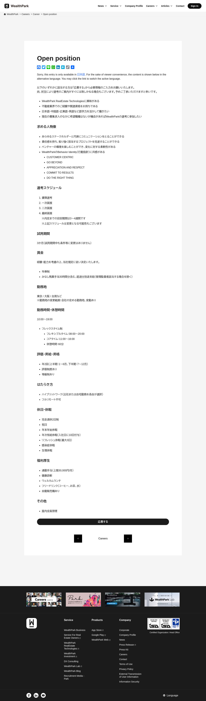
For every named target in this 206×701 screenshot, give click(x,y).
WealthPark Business (74, 630)
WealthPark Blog (72, 671)
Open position (50, 14)
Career (36, 14)
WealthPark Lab (72, 666)
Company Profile (134, 6)
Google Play (99, 635)
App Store (97, 630)
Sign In (194, 6)
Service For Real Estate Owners (72, 636)
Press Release (127, 644)
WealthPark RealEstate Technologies (71, 646)
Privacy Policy (126, 669)
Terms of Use (125, 664)
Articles (165, 6)
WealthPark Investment (70, 655)
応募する (103, 521)
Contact (180, 6)
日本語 (81, 74)
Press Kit (123, 649)
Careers (150, 6)
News (101, 6)
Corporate (124, 630)
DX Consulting (71, 661)
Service (114, 6)
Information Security (129, 681)
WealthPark (12, 14)
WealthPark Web (101, 639)
